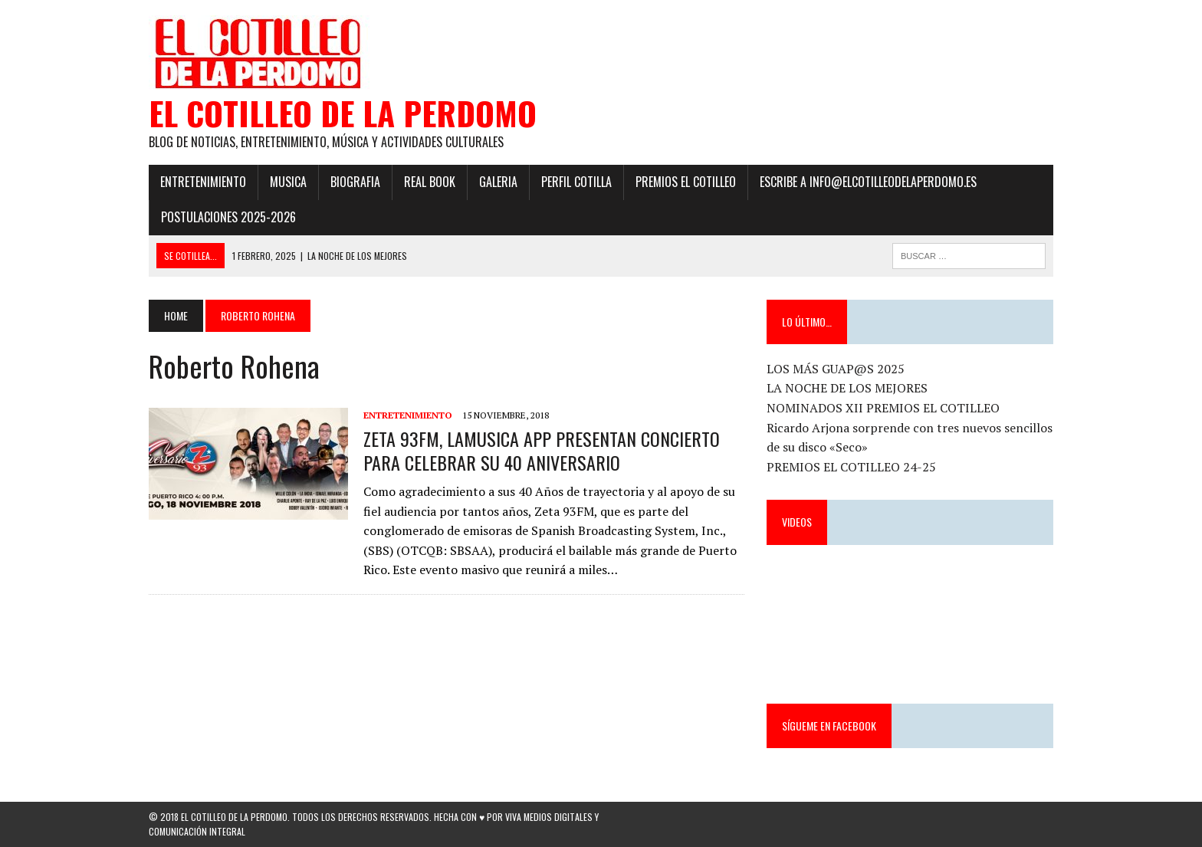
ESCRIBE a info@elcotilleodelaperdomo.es (868, 181)
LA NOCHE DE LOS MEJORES (847, 387)
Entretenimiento (203, 181)
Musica (288, 181)
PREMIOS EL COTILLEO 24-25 (851, 466)
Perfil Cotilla (576, 181)
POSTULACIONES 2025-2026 (228, 217)
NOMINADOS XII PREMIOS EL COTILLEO (883, 407)
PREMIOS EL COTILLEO (685, 181)
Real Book (429, 181)
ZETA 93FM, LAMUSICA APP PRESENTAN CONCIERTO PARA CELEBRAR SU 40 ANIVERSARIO (541, 450)
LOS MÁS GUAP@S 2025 (836, 368)
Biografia (355, 181)
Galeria (498, 181)
